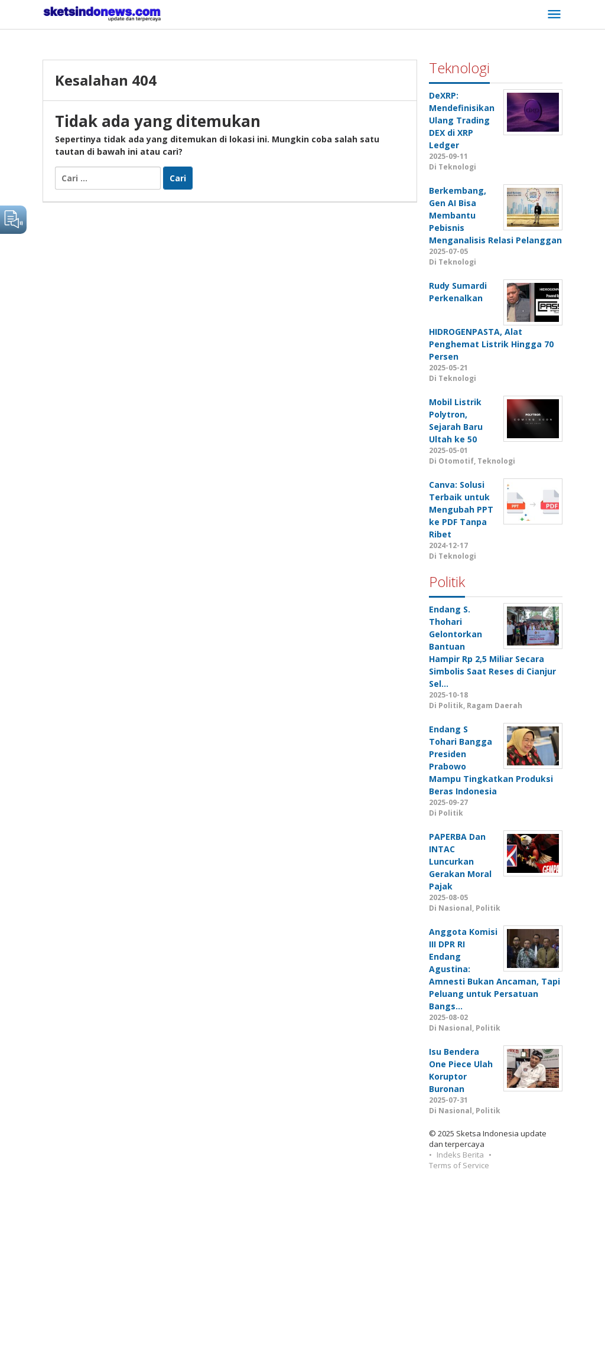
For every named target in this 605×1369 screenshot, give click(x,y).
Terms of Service (459, 1165)
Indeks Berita (460, 1154)
